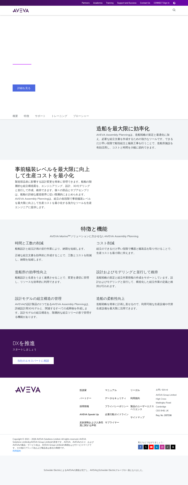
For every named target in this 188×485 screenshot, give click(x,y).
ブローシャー (81, 115)
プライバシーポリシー (117, 406)
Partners (86, 3)
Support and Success (126, 3)
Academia (97, 3)
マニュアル (111, 390)
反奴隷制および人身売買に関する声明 (91, 424)
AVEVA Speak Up (89, 414)
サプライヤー (112, 422)
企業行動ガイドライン (117, 414)
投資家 (83, 390)
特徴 (26, 115)
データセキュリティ (115, 398)
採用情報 (84, 406)
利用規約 (135, 398)
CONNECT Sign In (161, 3)
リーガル (135, 390)
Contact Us (145, 3)
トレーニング (59, 115)
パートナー (85, 398)
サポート (40, 115)
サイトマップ (137, 417)
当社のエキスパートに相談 (33, 360)
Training (110, 3)
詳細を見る (24, 88)
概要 (15, 115)
